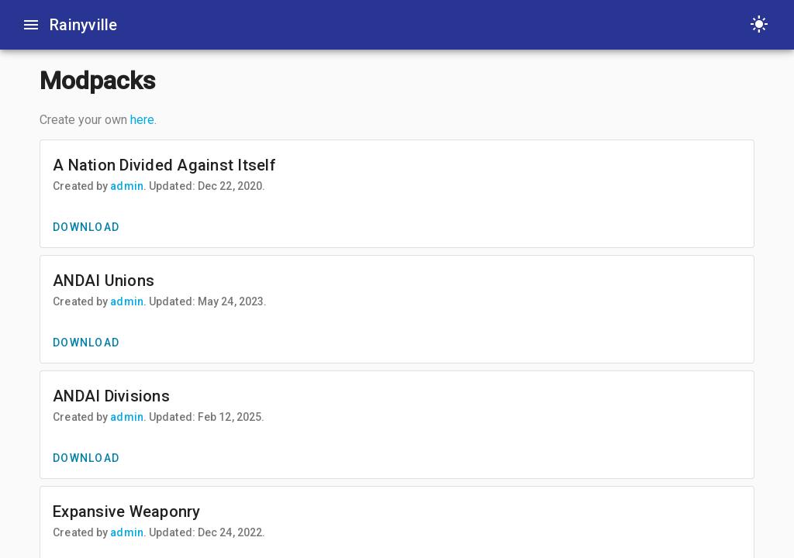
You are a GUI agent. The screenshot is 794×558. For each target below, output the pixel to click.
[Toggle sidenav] (31, 24)
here (142, 119)
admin (126, 186)
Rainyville (84, 25)
